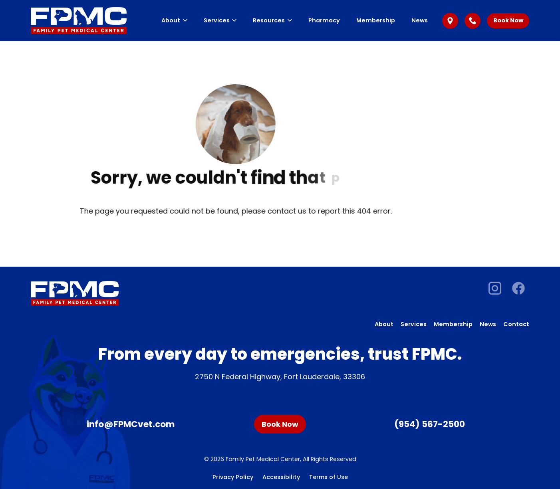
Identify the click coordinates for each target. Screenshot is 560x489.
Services (220, 20)
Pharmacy (324, 20)
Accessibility (281, 477)
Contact (516, 324)
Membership (375, 20)
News (419, 20)
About (174, 20)
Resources (272, 20)
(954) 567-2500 (429, 424)
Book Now (508, 20)
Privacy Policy (232, 477)
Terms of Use (328, 477)
